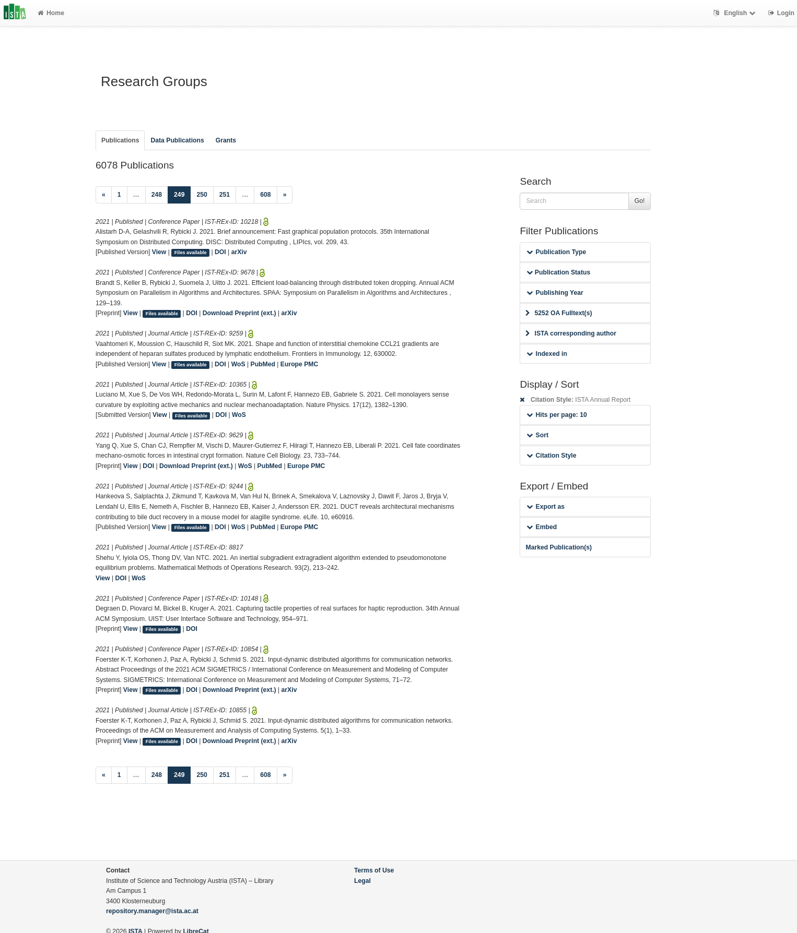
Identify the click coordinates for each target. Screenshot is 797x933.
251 (224, 194)
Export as (545, 506)
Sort (537, 435)
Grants (226, 140)
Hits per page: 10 (556, 414)
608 (265, 194)
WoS (238, 364)
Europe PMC (299, 364)
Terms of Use (374, 870)
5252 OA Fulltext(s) (558, 313)
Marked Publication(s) (558, 547)
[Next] (285, 195)
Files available (190, 252)
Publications (120, 140)
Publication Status (558, 272)
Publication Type (556, 252)
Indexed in (546, 353)
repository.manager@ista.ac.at (152, 911)
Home (51, 13)
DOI (220, 252)
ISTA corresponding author (570, 333)
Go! (640, 201)
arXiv (239, 252)
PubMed (263, 364)
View (159, 252)
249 (182, 193)
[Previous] (104, 195)
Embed (541, 527)
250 (201, 194)
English (735, 13)
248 (156, 194)
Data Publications (177, 140)
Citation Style (551, 455)
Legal (362, 880)
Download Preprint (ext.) (239, 313)
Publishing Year (554, 292)
